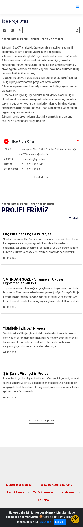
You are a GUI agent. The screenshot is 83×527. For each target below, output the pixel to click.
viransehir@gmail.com (34, 159)
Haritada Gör (41, 177)
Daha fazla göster (43, 420)
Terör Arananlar (43, 492)
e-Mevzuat (68, 492)
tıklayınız (45, 521)
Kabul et (59, 521)
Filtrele (76, 218)
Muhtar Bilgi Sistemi (19, 485)
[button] (41, 141)
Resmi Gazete (15, 492)
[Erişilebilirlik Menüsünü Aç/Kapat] (75, 519)
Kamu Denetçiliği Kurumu (56, 485)
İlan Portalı (43, 500)
